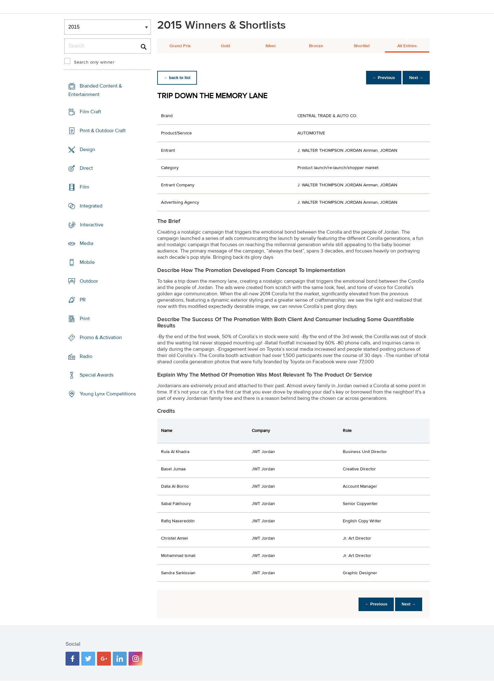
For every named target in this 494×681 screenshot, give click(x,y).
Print (85, 318)
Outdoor (89, 281)
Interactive (91, 224)
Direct (86, 168)
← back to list (178, 77)
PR (83, 300)
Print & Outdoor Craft (103, 131)
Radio (86, 356)
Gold (225, 46)
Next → (415, 77)
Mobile (87, 262)
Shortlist (362, 46)
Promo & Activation (101, 337)
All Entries (407, 46)
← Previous (380, 77)
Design (87, 149)
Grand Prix (180, 46)
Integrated (91, 206)
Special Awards (96, 375)
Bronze (316, 46)
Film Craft (90, 112)
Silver (270, 46)
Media (86, 243)
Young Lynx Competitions (108, 394)
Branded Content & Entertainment (95, 90)
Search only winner (94, 62)
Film (84, 187)
